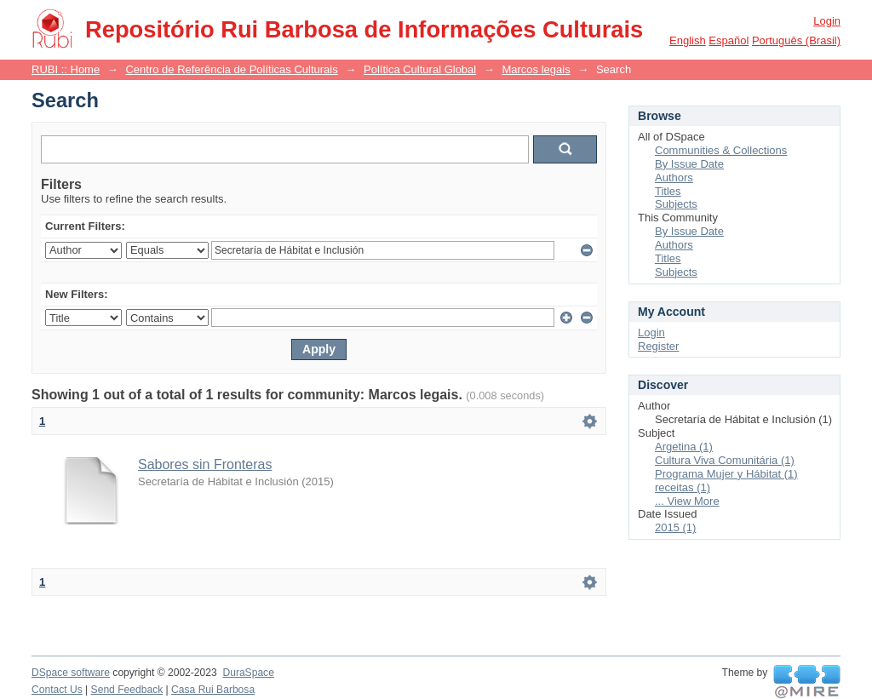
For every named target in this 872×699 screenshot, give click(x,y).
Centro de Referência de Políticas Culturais (231, 69)
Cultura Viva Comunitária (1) (725, 460)
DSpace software (71, 673)
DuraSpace (247, 673)
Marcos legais (536, 69)
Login (826, 20)
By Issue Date (689, 164)
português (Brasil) (796, 40)
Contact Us (57, 690)
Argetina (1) (684, 446)
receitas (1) (682, 487)
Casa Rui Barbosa (213, 690)
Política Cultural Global (420, 69)
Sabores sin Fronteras (205, 464)
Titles (668, 191)
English (687, 40)
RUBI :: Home (66, 69)
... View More (687, 501)
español (728, 40)
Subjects (676, 204)
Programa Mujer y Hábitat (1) (726, 473)
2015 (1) (675, 527)
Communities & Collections (721, 150)
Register (658, 346)
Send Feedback (127, 690)
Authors (674, 177)
